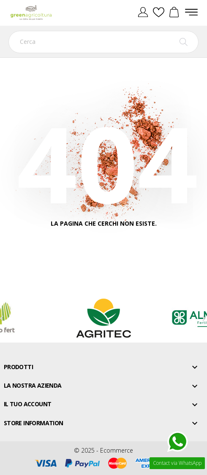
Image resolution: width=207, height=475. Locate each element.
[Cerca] (103, 42)
